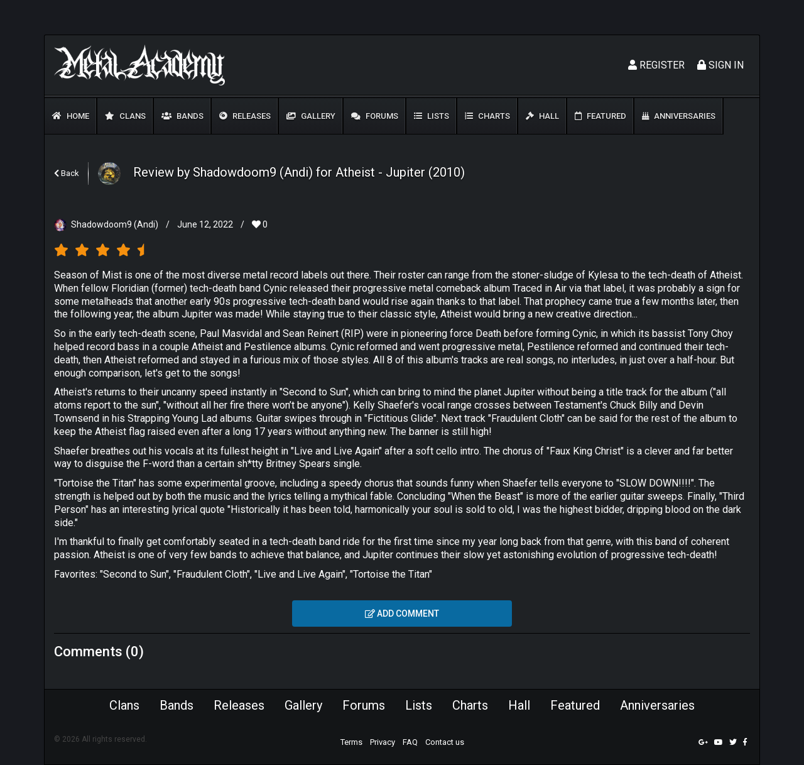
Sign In (720, 65)
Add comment (402, 613)
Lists (431, 116)
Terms (351, 742)
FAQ (410, 742)
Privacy (382, 742)
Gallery (310, 116)
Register (656, 65)
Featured (600, 116)
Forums (374, 116)
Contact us (444, 742)
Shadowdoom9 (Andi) (114, 224)
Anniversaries (678, 116)
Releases (245, 116)
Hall (542, 116)
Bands (182, 116)
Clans (125, 116)
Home (70, 116)
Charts (487, 116)
